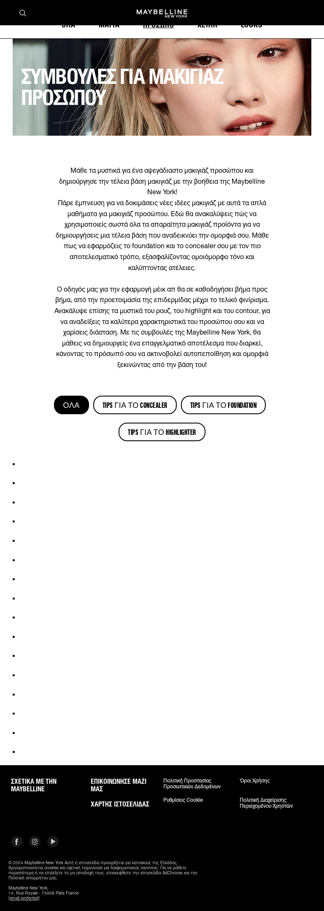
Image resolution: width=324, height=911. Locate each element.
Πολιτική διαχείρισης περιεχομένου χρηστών (266, 803)
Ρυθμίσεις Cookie (182, 800)
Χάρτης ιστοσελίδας (120, 804)
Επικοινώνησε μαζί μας (118, 785)
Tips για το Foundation (223, 405)
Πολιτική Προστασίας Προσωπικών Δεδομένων (192, 784)
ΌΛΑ (71, 405)
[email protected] (24, 897)
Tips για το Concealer (135, 405)
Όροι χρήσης (255, 781)
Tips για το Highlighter (162, 432)
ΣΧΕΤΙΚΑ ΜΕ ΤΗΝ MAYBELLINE (34, 785)
